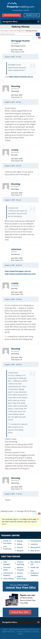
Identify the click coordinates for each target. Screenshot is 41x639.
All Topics (4, 31)
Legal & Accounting (21, 577)
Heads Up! (35, 567)
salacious (16, 249)
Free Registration (11, 15)
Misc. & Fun (35, 550)
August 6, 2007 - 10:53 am (13, 364)
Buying (19, 541)
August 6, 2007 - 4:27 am (13, 56)
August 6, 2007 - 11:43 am (13, 494)
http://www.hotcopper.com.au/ (18, 271)
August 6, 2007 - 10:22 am (13, 265)
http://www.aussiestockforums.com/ (20, 274)
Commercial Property (8, 574)
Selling (19, 544)
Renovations (35, 547)
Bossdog (15, 86)
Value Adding (8, 578)
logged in (16, 519)
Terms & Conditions (24, 632)
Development (36, 541)
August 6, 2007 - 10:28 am (13, 299)
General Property (17, 31)
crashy (14, 149)
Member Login (31, 15)
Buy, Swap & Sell (35, 563)
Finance (20, 547)
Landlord (34, 544)
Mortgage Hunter (20, 40)
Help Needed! (6, 563)
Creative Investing (20, 563)
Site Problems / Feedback (35, 573)
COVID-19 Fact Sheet (7, 542)
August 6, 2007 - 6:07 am (13, 102)
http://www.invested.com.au (21, 77)
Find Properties (7, 547)
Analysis (20, 550)
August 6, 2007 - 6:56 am (13, 165)
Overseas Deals (7, 568)
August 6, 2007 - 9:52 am (13, 200)
